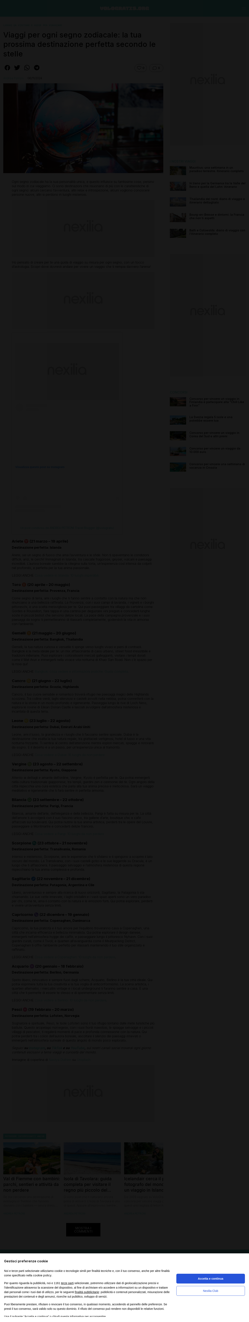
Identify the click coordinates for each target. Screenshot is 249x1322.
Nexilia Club (210, 1290)
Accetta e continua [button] (210, 1278)
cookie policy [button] (42, 1275)
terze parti (67, 1283)
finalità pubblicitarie (87, 1292)
